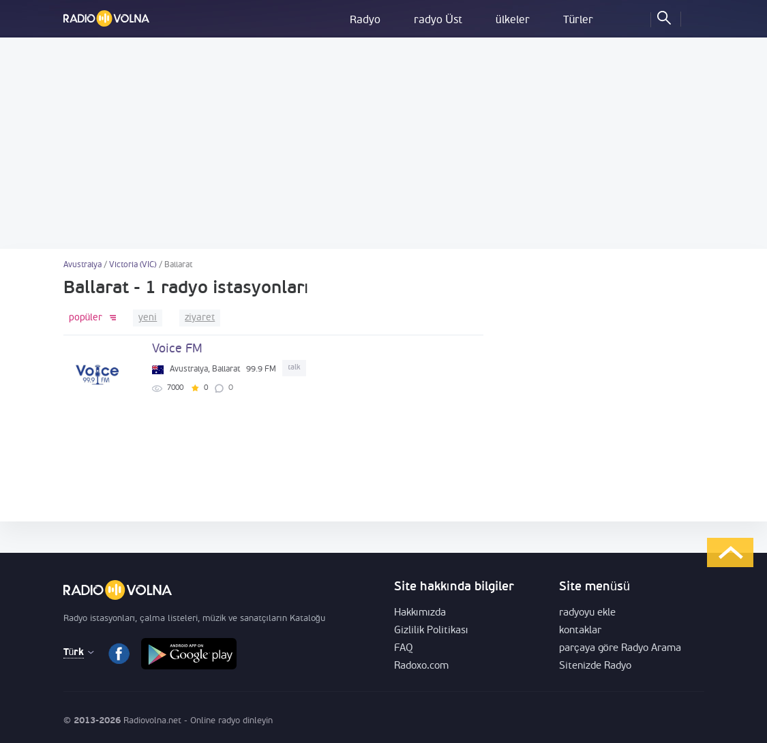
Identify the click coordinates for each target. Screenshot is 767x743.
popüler (86, 318)
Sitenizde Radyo (595, 666)
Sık (634, 17)
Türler (578, 20)
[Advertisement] (383, 143)
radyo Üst (438, 20)
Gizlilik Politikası (431, 631)
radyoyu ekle (587, 613)
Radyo (365, 20)
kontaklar (580, 631)
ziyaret (200, 318)
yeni (147, 318)
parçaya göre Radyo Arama (620, 648)
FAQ (403, 648)
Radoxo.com (421, 666)
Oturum (694, 17)
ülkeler (513, 20)
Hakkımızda (420, 613)
